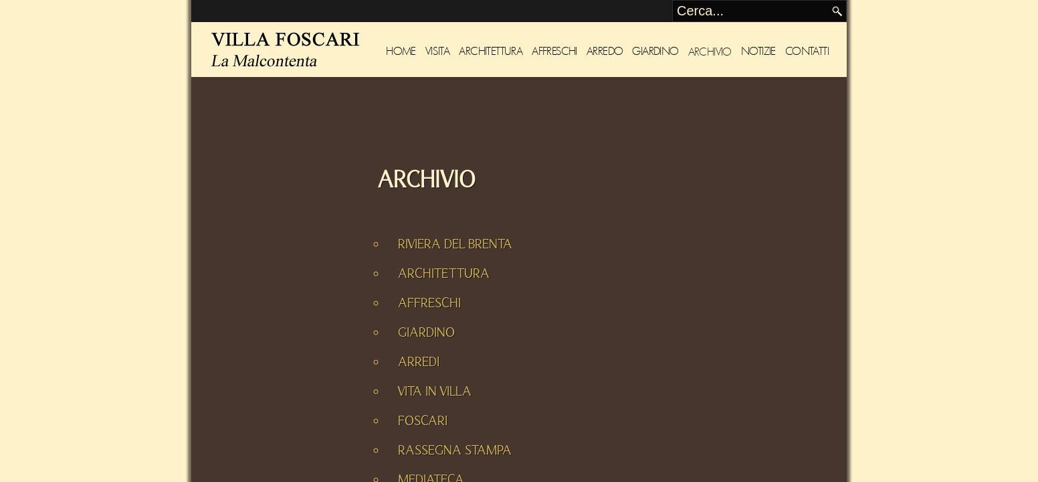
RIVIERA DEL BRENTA (455, 244)
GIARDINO (426, 333)
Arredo (605, 51)
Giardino (655, 51)
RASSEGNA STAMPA (455, 451)
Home (401, 51)
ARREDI (418, 362)
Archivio (710, 51)
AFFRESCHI (429, 303)
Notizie (758, 51)
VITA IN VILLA (435, 392)
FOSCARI (422, 421)
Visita (437, 51)
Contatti (807, 51)
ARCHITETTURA (444, 274)
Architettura (490, 51)
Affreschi (554, 51)
